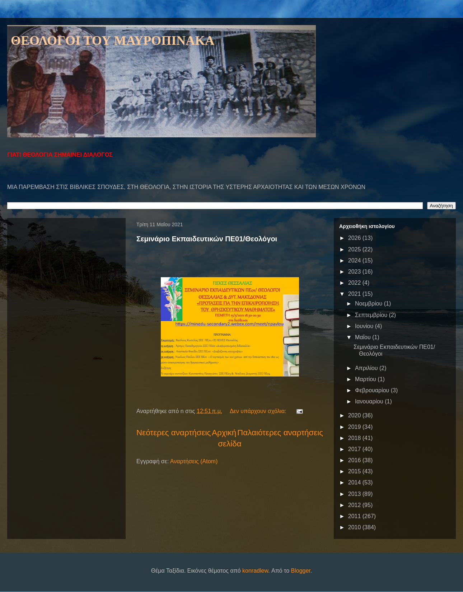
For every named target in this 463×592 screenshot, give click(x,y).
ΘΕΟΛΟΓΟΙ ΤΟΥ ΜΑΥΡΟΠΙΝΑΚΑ (112, 40)
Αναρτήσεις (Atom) (194, 461)
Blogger (300, 571)
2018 (355, 438)
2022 (355, 283)
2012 (355, 505)
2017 (355, 449)
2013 (355, 494)
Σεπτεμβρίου (372, 315)
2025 (355, 249)
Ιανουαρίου (370, 401)
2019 (355, 427)
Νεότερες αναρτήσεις (173, 432)
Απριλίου (367, 368)
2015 (355, 471)
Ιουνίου (365, 326)
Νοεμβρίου (369, 303)
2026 (355, 238)
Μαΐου (363, 337)
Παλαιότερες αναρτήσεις (280, 432)
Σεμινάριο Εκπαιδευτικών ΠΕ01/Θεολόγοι (206, 239)
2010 (355, 527)
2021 (355, 294)
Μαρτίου (366, 379)
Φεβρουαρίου (373, 390)
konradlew (255, 571)
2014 (355, 482)
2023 (355, 272)
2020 (355, 415)
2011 (355, 516)
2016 (355, 460)
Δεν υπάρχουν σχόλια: (259, 411)
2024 (355, 260)
